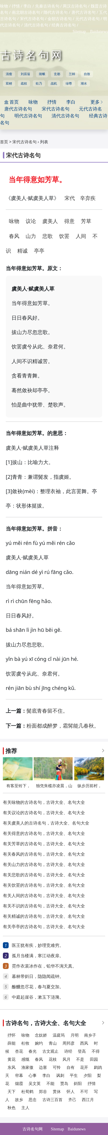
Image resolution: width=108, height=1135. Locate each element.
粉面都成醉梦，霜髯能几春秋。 (62, 726)
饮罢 (64, 236)
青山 (53, 1043)
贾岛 (64, 1083)
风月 (66, 1059)
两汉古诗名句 (75, 6)
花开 (84, 1067)
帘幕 (19, 1075)
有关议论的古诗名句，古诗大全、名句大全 (44, 812)
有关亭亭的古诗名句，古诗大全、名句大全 (44, 926)
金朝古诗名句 (60, 19)
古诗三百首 (52, 1100)
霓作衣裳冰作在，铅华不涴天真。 (44, 966)
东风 (11, 1067)
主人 (25, 1108)
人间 (81, 236)
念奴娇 (41, 1035)
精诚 (22, 251)
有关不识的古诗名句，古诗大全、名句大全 (44, 906)
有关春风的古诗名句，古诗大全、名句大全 (44, 854)
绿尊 (69, 83)
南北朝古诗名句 (26, 12)
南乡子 (90, 1035)
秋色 (11, 1108)
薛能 (11, 1043)
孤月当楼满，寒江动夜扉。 (38, 955)
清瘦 (9, 74)
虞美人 (50, 221)
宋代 (70, 198)
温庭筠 (59, 1035)
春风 (14, 236)
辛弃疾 (88, 198)
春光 (33, 1051)
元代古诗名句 (87, 19)
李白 (27, 6)
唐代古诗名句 (83, 12)
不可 (84, 1092)
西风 (84, 1043)
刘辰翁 (25, 74)
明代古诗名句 (28, 115)
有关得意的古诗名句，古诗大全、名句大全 (44, 833)
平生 (74, 1075)
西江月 (88, 1100)
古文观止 (50, 1051)
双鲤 (9, 83)
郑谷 (43, 1092)
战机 (54, 83)
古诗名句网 (31, 55)
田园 (94, 1059)
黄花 (11, 1059)
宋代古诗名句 (32, 19)
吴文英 (35, 1083)
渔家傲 (27, 1067)
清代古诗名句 (36, 25)
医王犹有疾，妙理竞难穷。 (38, 945)
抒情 (16, 6)
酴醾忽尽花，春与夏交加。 (38, 987)
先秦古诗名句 (47, 6)
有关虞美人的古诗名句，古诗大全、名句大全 (46, 823)
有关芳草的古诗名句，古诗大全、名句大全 (44, 844)
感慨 (25, 1059)
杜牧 (25, 1043)
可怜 (57, 1067)
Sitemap (79, 31)
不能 (50, 1083)
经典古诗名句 (64, 25)
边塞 (43, 1067)
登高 (82, 1051)
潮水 (84, 83)
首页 (4, 142)
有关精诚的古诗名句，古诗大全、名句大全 (44, 916)
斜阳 (78, 1083)
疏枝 (24, 83)
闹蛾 (42, 74)
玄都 (57, 74)
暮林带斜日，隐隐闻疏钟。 (38, 976)
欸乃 (39, 83)
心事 (33, 1075)
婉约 (39, 1043)
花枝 (53, 1059)
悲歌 (47, 236)
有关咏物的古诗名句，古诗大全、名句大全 (44, 802)
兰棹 (72, 74)
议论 (31, 221)
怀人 (71, 1092)
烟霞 (19, 1083)
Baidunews (99, 31)
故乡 (19, 1100)
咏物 (4, 6)
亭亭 (39, 251)
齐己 (72, 1100)
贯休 (57, 1092)
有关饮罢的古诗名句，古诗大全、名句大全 (44, 885)
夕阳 (88, 1075)
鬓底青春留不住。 (47, 711)
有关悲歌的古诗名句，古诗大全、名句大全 (44, 875)
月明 (75, 1035)
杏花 (19, 1051)
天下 (11, 1092)
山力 (31, 236)
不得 (96, 1051)
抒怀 (11, 1035)
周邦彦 (68, 1043)
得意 (69, 221)
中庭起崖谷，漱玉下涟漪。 (38, 997)
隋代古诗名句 (55, 12)
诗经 (68, 1051)
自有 (71, 1067)
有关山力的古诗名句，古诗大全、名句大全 (44, 864)
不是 (80, 1059)
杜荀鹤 (27, 1092)
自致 (87, 74)
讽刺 (60, 1075)
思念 (33, 1100)
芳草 (86, 221)
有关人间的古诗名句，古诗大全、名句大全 (44, 895)
